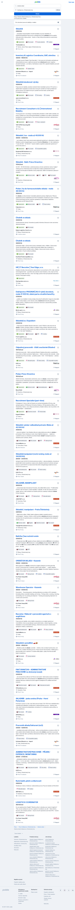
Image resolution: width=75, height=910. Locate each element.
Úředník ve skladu (23, 218)
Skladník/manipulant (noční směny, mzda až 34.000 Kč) (33, 455)
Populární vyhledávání (49, 892)
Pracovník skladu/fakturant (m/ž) (29, 725)
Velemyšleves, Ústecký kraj (20, 843)
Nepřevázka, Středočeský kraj (21, 841)
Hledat (37, 14)
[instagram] (64, 890)
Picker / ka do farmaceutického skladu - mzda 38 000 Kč (34, 190)
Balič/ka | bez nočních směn (27, 536)
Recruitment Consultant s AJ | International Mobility (34, 110)
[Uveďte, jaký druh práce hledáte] (37, 6)
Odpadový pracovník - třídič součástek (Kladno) (35, 347)
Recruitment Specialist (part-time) (30, 401)
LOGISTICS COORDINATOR (27, 802)
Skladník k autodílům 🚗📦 (27, 643)
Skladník (19, 29)
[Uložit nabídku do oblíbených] (58, 29)
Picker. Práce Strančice (25, 374)
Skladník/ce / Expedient (25, 321)
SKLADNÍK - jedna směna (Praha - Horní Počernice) (32, 699)
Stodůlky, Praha (17, 845)
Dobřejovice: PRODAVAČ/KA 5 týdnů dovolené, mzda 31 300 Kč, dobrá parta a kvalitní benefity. (35, 293)
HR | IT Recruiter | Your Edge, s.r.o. (29, 267)
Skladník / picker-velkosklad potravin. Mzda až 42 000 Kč (34, 426)
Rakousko (16, 849)
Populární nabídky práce (19, 882)
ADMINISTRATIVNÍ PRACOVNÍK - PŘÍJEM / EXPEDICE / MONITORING (33, 753)
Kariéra (20, 903)
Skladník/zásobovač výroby (27, 82)
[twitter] (68, 890)
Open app (71, 2)
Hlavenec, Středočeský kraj (20, 839)
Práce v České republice (49, 894)
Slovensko (16, 847)
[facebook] (60, 890)
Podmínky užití (47, 896)
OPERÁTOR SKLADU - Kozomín (28, 561)
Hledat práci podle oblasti (20, 884)
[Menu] (2, 2)
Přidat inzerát (34, 892)
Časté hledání (19, 833)
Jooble (10, 906)
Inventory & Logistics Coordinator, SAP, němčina (35, 55)
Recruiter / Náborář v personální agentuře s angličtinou (33, 615)
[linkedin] (72, 890)
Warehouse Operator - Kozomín (28, 587)
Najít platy (46, 903)
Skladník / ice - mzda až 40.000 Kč (30, 135)
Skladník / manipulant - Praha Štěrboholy (32, 509)
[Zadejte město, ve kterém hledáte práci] (37, 10)
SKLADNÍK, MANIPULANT (26, 483)
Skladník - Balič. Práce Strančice (29, 162)
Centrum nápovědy (22, 895)
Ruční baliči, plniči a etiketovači (28, 781)
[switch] (58, 22)
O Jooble (20, 893)
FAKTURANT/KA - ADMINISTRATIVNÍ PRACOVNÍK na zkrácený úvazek (31, 671)
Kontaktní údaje (22, 897)
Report (56, 49)
